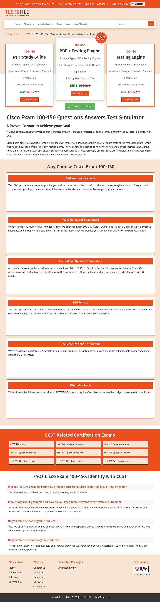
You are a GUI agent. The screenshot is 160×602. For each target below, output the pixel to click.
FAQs (59, 24)
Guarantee (39, 576)
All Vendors (29, 24)
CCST (27, 34)
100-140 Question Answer (70, 444)
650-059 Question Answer (117, 452)
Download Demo (80, 106)
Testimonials (15, 581)
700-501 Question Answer (23, 452)
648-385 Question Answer (23, 461)
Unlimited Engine (67, 567)
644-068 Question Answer (117, 461)
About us (38, 572)
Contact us (39, 567)
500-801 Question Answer (70, 452)
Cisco (18, 34)
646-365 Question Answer (70, 461)
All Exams (14, 576)
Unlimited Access (45, 24)
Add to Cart (29, 99)
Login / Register (80, 24)
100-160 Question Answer (117, 444)
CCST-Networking (19, 444)
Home (17, 24)
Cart (68, 24)
